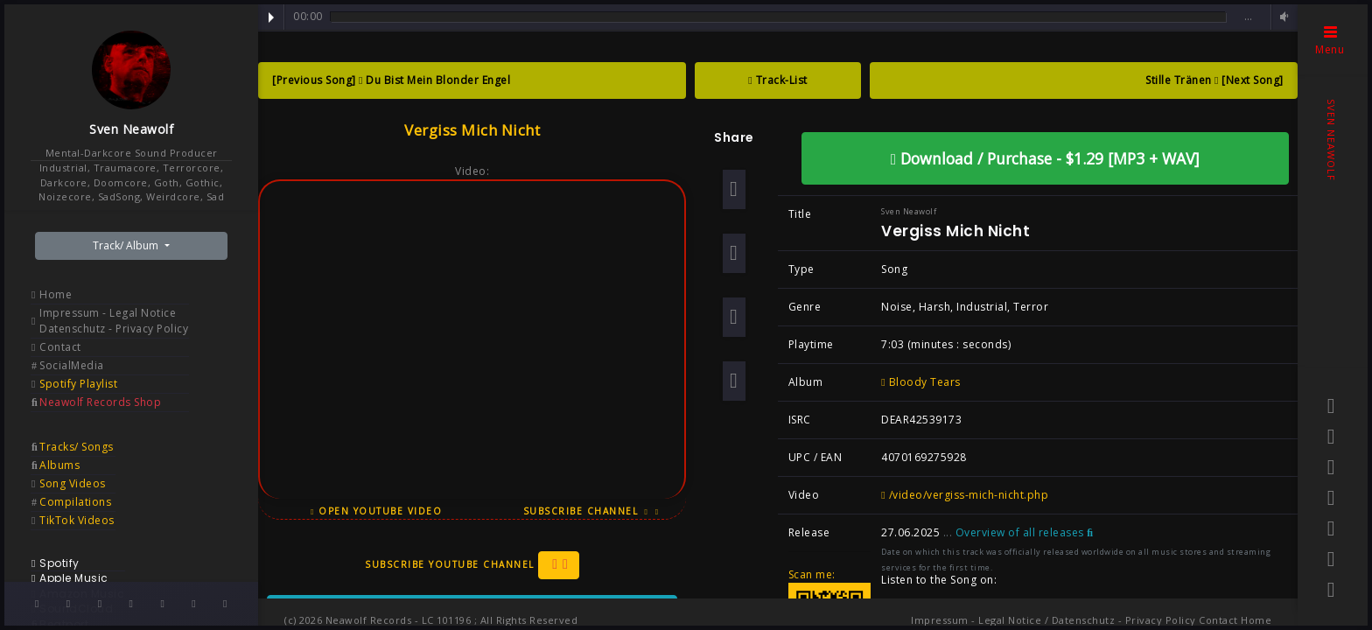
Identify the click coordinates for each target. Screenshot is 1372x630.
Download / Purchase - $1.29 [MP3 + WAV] (1045, 158)
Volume (1282, 17)
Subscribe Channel (591, 511)
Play (271, 17)
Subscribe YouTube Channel (472, 565)
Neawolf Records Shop (100, 402)
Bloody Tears (920, 381)
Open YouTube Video (376, 511)
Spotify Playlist (78, 383)
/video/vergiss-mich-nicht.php (964, 494)
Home (55, 294)
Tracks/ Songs (76, 446)
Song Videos (72, 483)
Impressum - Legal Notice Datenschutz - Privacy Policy (113, 320)
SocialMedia (71, 365)
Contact (60, 347)
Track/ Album (127, 245)
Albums (59, 465)
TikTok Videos (77, 520)
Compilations (75, 501)
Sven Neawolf (131, 129)
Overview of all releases (1025, 532)
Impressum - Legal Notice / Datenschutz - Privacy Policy (1053, 619)
